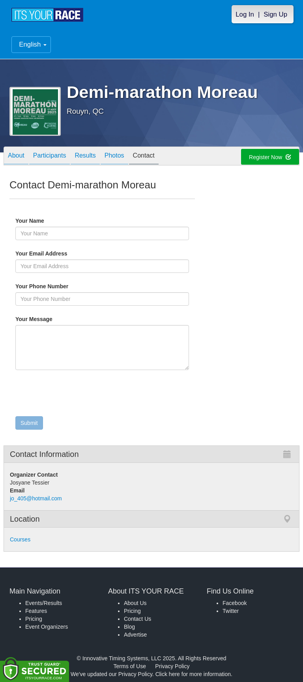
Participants (49, 156)
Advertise (135, 634)
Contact (144, 156)
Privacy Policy (172, 666)
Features (36, 611)
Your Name (43, 221)
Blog (129, 627)
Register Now (270, 157)
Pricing (33, 619)
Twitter (231, 611)
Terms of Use (130, 666)
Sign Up (275, 14)
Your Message (47, 319)
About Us (135, 603)
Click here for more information (193, 674)
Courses (20, 539)
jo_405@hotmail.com (36, 498)
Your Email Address (72, 253)
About (16, 156)
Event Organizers (46, 627)
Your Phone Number (41, 286)
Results (85, 156)
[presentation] (75, 395)
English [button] (33, 44)
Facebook (235, 603)
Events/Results (43, 603)
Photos (114, 156)
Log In (245, 14)
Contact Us (137, 619)
